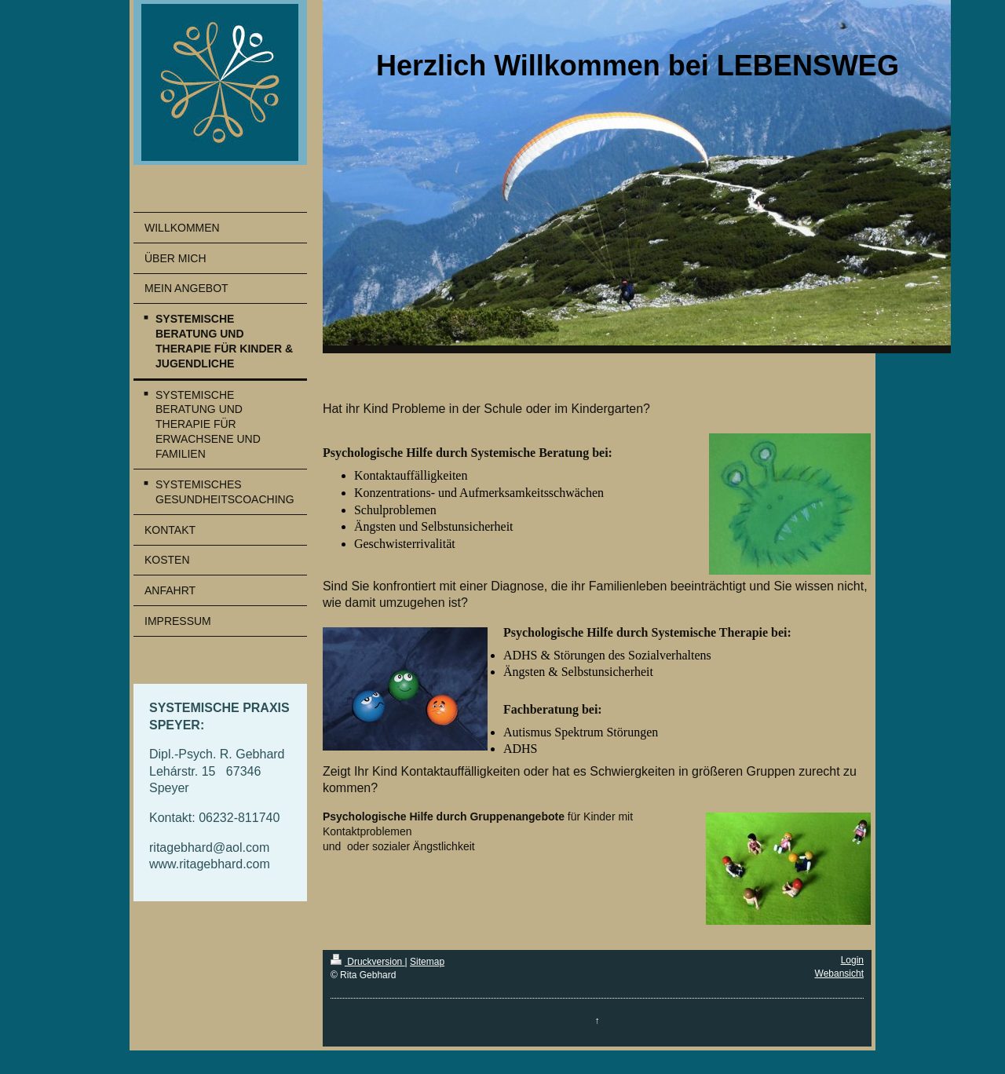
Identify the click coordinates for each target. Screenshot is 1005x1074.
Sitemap (427, 961)
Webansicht (839, 973)
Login (852, 960)
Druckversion (368, 961)
